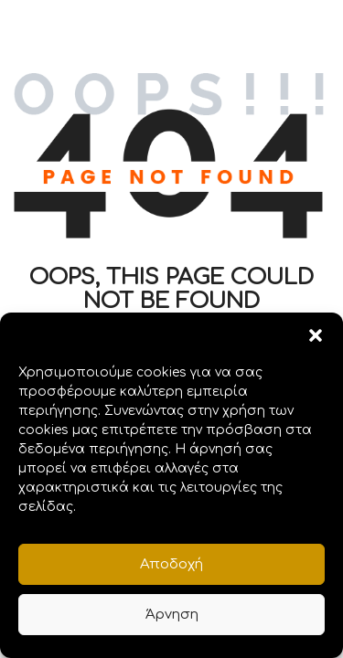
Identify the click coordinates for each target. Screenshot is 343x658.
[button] (315, 335)
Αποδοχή (171, 564)
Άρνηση (171, 614)
